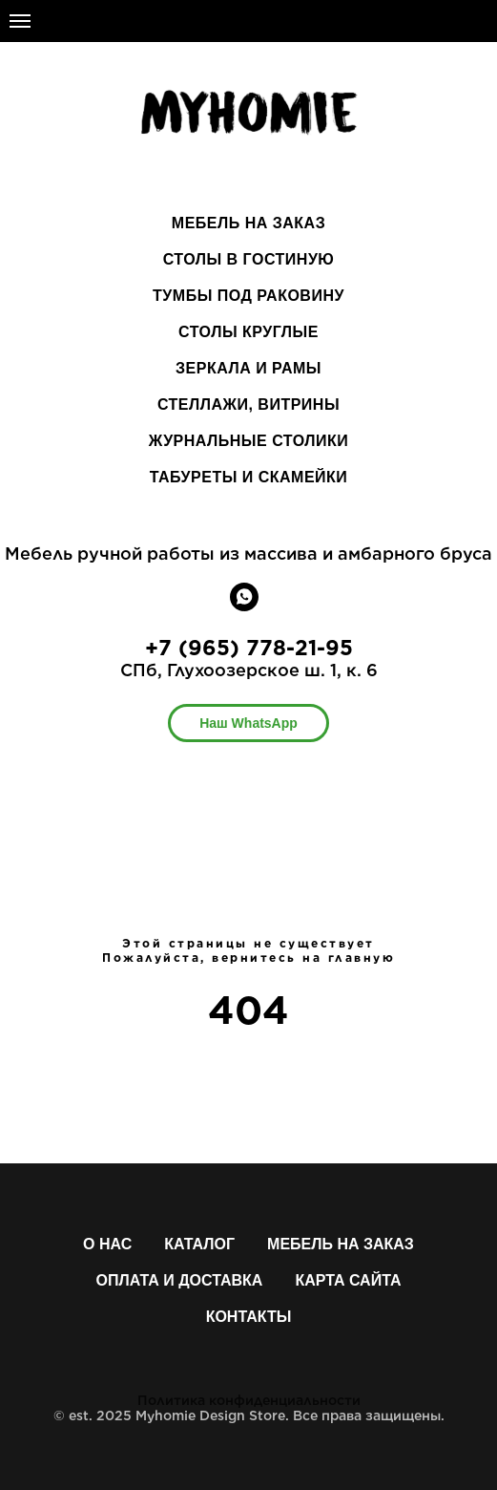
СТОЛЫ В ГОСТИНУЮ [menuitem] (249, 259)
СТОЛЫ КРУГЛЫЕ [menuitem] (248, 332)
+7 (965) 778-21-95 (249, 647)
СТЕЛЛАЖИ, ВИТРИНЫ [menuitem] (248, 404)
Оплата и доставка (179, 1280)
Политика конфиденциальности (249, 1400)
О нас (107, 1244)
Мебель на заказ (340, 1244)
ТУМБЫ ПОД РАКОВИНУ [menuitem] (248, 295)
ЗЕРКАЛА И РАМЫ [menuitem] (248, 368)
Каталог (199, 1244)
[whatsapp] (244, 606)
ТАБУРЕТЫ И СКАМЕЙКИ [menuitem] (249, 477)
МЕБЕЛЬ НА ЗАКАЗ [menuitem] (248, 223)
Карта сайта (348, 1280)
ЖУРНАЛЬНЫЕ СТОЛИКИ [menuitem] (248, 441)
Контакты (249, 1317)
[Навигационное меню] (20, 21)
